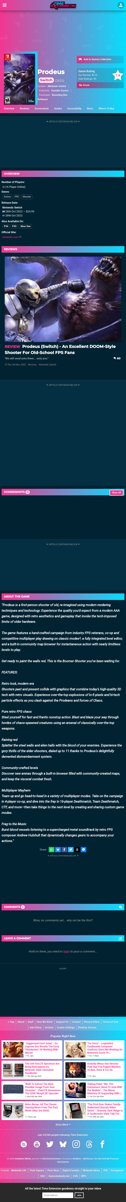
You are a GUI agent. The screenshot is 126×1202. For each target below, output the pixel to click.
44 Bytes (76, 1158)
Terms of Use (110, 1021)
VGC (42, 1176)
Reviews (24, 108)
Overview (9, 108)
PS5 (14, 226)
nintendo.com (11, 237)
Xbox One (25, 226)
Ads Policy (36, 1027)
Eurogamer (117, 1170)
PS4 (6, 226)
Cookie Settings (66, 1027)
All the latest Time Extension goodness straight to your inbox (63, 1188)
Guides (58, 108)
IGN (105, 1170)
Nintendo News (91, 1170)
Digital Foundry (71, 1170)
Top (11, 1021)
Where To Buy (106, 108)
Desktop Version (87, 1027)
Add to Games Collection (94, 59)
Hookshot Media (23, 1158)
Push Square (37, 1170)
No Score (84, 85)
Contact (76, 1021)
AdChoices (88, 1158)
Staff (30, 1021)
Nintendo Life (18, 1170)
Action (7, 196)
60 (117, 358)
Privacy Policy (92, 1021)
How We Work (45, 1021)
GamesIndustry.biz (59, 1176)
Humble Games (60, 90)
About (21, 1021)
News (90, 108)
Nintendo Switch (57, 86)
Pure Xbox (53, 1170)
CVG (75, 1176)
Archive (49, 1027)
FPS (17, 196)
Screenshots (42, 108)
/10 (94, 75)
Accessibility (74, 108)
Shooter (27, 196)
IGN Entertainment (51, 1158)
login (66, 951)
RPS (83, 1176)
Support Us (62, 1021)
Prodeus (50, 75)
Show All (116, 492)
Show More (63, 1124)
